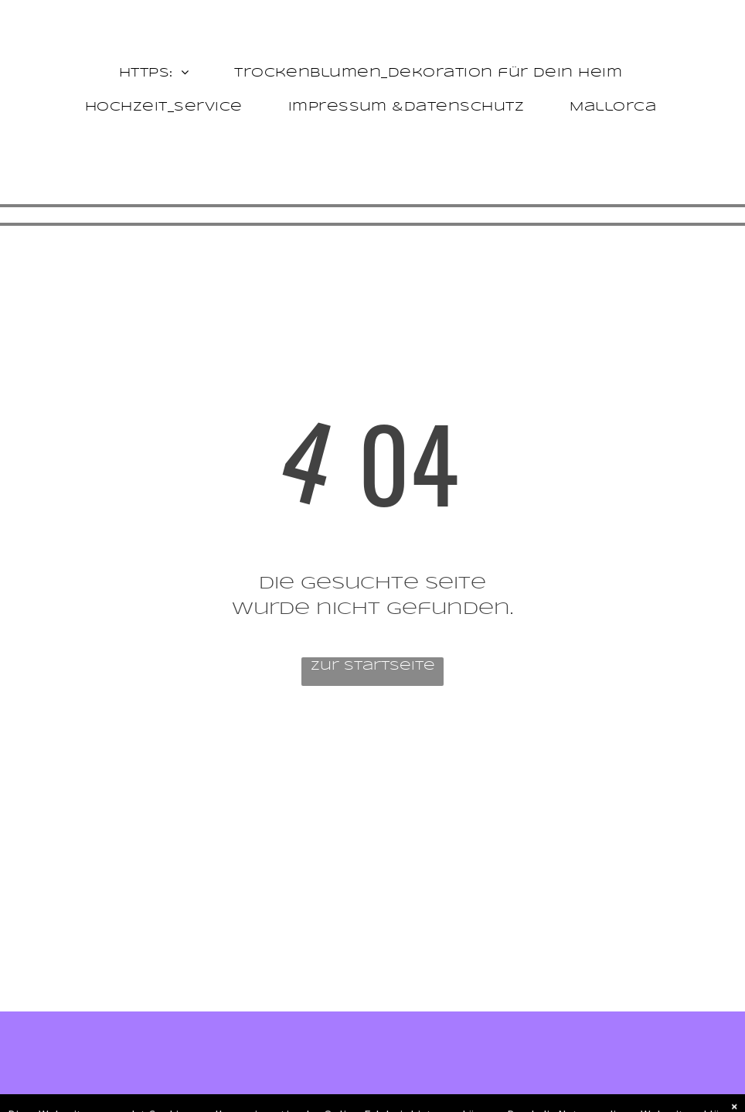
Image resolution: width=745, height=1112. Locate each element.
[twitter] (91, 972)
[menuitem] (155, 73)
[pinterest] (186, 972)
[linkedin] (154, 972)
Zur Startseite (373, 666)
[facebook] (59, 972)
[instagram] (123, 972)
